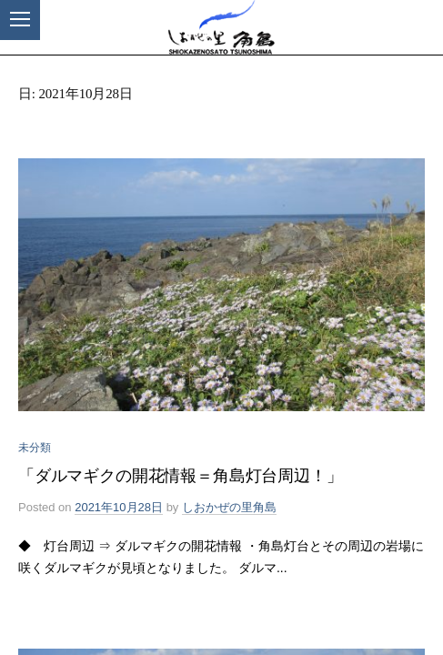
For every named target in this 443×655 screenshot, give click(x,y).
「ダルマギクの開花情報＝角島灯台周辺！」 (180, 476)
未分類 (34, 447)
